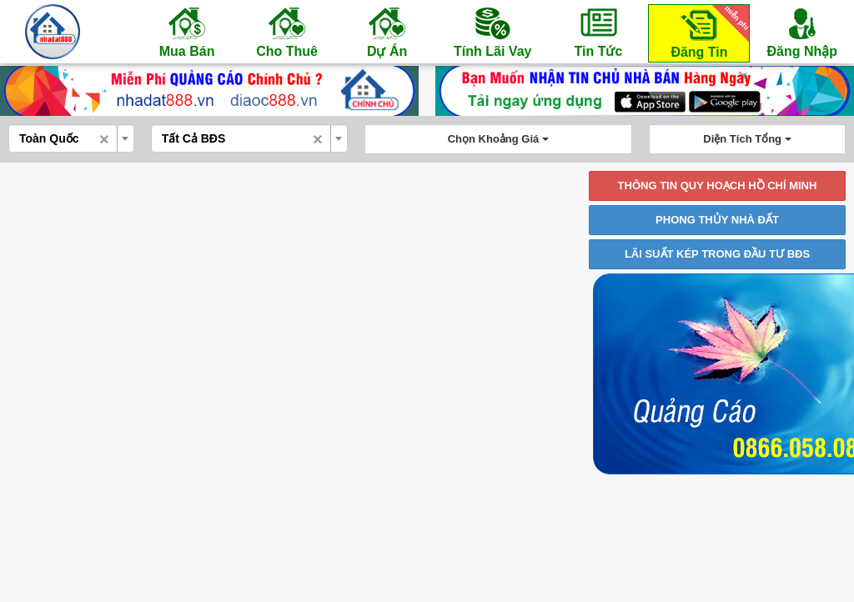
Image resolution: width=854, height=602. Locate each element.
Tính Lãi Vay (492, 31)
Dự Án (387, 31)
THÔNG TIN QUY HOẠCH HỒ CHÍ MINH (717, 185)
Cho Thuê (287, 31)
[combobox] (71, 138)
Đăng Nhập (801, 31)
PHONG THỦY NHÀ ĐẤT (717, 219)
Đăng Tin (707, 32)
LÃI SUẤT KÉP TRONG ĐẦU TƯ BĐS (717, 254)
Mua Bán (186, 31)
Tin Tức (598, 31)
